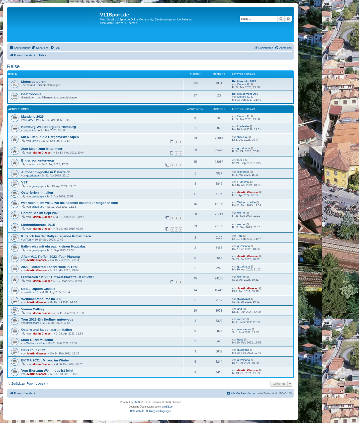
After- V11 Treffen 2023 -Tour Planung (50, 256)
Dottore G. (243, 84)
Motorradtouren (33, 82)
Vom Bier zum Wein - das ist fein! (47, 370)
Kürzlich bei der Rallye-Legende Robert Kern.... (58, 236)
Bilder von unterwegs (38, 160)
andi (240, 308)
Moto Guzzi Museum (37, 340)
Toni (28, 239)
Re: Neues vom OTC (245, 93)
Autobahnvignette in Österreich (45, 172)
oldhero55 (243, 171)
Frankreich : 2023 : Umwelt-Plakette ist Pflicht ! (57, 277)
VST (24, 182)
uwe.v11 (242, 136)
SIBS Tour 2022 (33, 350)
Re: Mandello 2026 (244, 81)
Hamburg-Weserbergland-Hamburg (48, 127)
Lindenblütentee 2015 (38, 225)
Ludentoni (243, 181)
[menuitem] (40, 48)
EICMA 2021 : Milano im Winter (45, 360)
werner (241, 212)
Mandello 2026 (32, 116)
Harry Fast (32, 119)
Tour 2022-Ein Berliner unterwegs (47, 319)
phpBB (137, 402)
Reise (13, 66)
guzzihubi (243, 349)
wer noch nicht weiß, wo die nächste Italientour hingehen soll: (69, 203)
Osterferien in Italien (37, 192)
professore (32, 322)
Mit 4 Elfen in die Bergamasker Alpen (50, 137)
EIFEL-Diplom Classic (38, 289)
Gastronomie (31, 94)
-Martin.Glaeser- (42, 152)
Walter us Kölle (246, 202)
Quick (29, 130)
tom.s (35, 140)
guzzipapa (243, 148)
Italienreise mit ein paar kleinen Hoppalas (53, 246)
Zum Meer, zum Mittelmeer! (42, 149)
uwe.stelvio (244, 329)
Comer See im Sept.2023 (40, 213)
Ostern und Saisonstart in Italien (46, 330)
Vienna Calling (32, 309)
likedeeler (243, 126)
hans (240, 339)
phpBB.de (167, 406)
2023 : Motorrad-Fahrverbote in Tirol (49, 267)
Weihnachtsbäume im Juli (41, 299)
